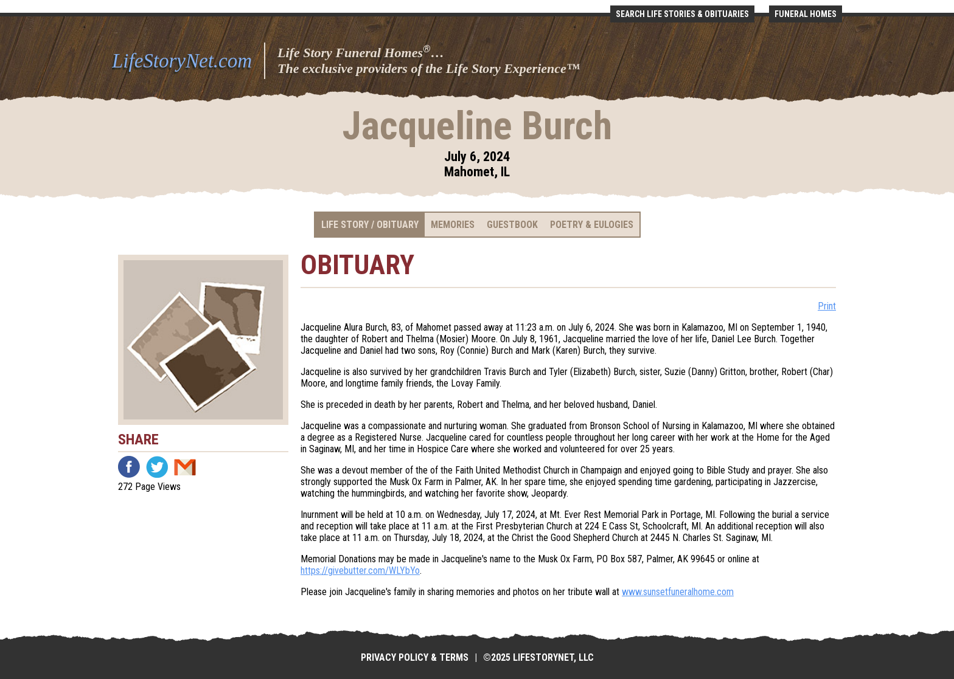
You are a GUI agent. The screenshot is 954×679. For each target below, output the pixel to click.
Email (185, 467)
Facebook (129, 467)
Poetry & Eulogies (591, 224)
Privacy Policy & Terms (414, 657)
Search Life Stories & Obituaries (682, 14)
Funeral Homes (806, 14)
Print (827, 306)
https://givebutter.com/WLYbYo (360, 570)
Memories (453, 224)
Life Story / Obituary (370, 224)
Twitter (157, 467)
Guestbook (512, 224)
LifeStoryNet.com (182, 61)
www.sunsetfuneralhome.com (678, 592)
